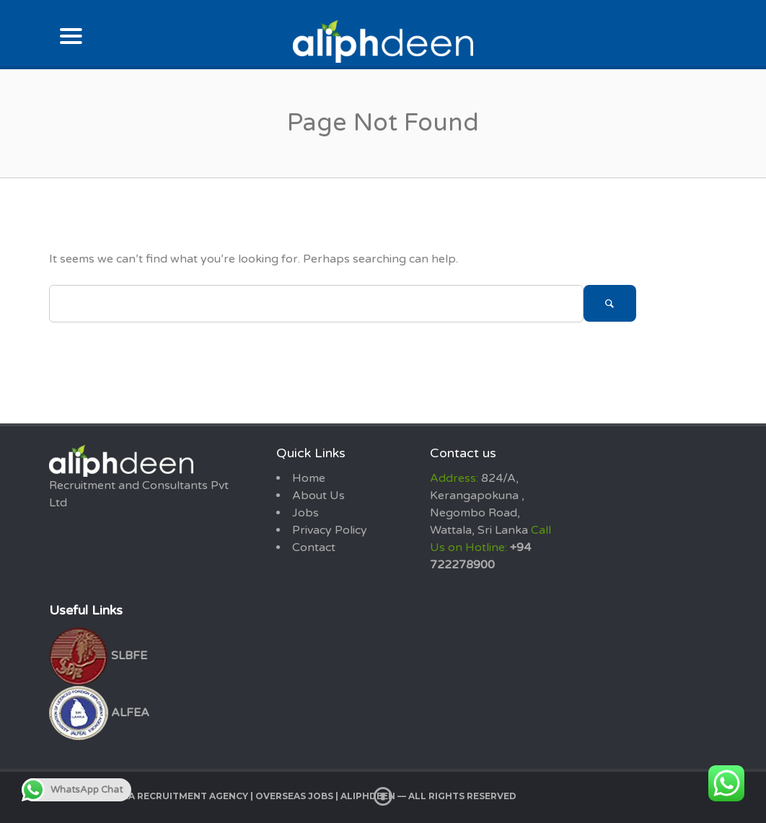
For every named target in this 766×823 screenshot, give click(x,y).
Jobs (305, 513)
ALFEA (99, 712)
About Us (318, 495)
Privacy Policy (329, 530)
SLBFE (98, 655)
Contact (313, 547)
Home (308, 478)
